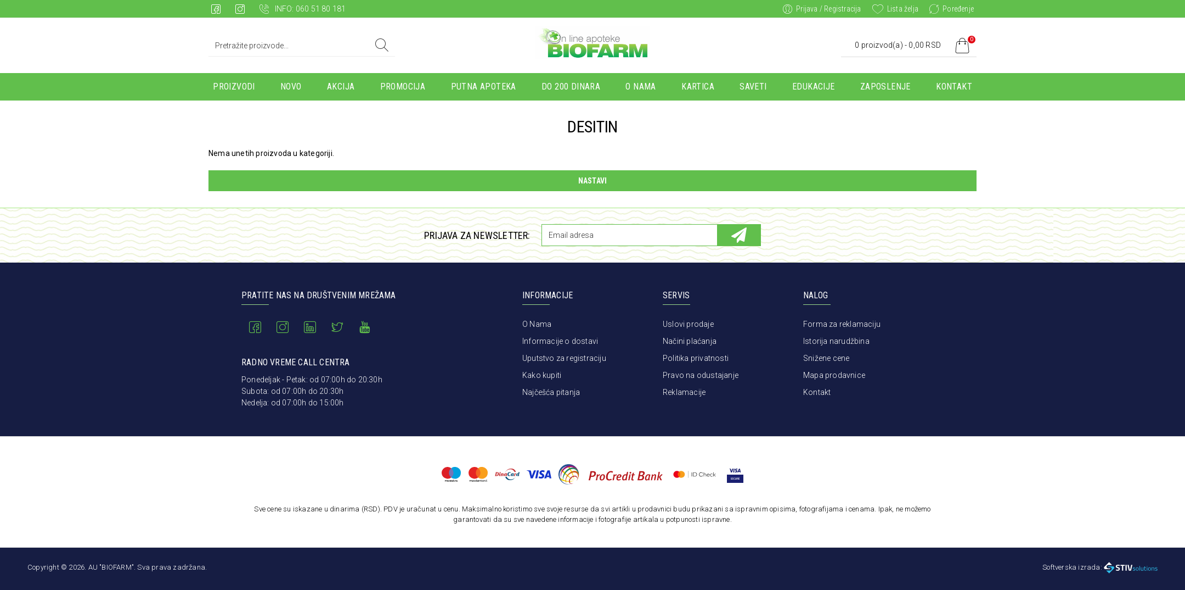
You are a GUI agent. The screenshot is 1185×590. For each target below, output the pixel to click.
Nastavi (592, 180)
